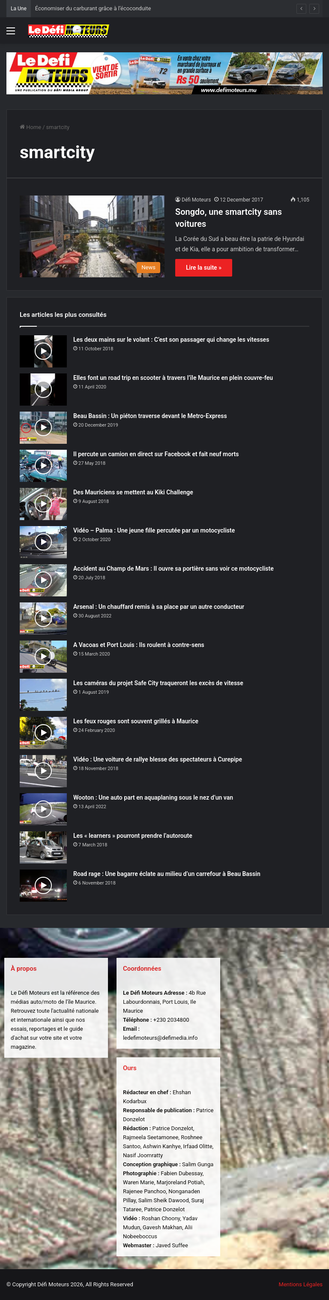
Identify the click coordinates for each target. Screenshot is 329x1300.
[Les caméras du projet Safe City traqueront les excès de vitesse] (43, 695)
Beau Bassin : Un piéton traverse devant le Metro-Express (150, 415)
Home (30, 127)
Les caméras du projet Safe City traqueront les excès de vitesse (158, 683)
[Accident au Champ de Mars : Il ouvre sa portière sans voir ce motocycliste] (43, 580)
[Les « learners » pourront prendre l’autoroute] (43, 847)
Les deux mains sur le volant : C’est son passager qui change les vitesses (171, 339)
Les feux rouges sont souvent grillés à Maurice (135, 721)
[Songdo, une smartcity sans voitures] (92, 236)
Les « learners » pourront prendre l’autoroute (132, 835)
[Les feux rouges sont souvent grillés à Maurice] (43, 733)
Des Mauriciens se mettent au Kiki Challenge (133, 492)
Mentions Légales (301, 1284)
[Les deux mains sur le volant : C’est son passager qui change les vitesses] (43, 351)
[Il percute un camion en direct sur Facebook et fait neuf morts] (43, 466)
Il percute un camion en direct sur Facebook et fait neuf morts (156, 454)
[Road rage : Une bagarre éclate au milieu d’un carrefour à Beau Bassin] (43, 886)
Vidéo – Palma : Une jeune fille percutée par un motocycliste (154, 530)
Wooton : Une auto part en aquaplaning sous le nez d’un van (153, 797)
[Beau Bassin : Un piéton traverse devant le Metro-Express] (43, 428)
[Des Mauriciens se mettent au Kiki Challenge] (43, 504)
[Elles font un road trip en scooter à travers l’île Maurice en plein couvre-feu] (43, 389)
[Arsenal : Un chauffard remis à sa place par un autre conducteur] (43, 618)
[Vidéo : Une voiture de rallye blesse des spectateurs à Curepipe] (43, 771)
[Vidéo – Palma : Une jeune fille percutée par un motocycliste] (43, 542)
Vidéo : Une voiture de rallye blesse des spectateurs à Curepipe (157, 759)
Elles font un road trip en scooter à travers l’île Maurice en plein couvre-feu (173, 377)
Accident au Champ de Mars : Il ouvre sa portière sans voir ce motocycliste (173, 568)
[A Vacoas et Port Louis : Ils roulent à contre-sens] (43, 657)
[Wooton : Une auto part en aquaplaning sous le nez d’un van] (43, 809)
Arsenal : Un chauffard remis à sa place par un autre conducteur (158, 606)
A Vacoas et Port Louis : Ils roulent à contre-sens (138, 644)
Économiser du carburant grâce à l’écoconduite (93, 8)
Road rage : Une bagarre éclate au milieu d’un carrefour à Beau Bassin (166, 873)
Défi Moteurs (196, 200)
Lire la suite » (203, 267)
